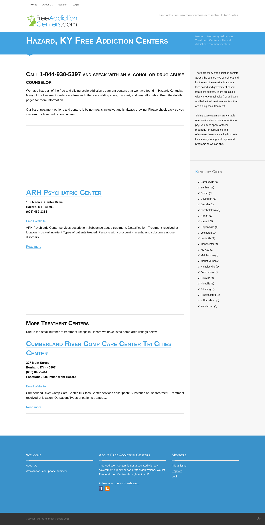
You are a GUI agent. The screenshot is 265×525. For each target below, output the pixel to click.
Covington (208, 198)
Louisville (208, 238)
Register (62, 4)
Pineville (207, 283)
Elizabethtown (210, 210)
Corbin (206, 193)
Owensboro (209, 272)
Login (75, 4)
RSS (107, 488)
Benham (207, 187)
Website (40, 221)
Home (33, 4)
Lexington (208, 232)
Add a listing (179, 465)
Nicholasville (210, 266)
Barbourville (209, 181)
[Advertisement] (105, 154)
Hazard (207, 221)
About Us (47, 4)
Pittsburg (208, 289)
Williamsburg (210, 300)
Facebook (101, 488)
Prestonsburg (210, 294)
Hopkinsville (209, 227)
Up (258, 518)
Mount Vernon (210, 260)
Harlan (206, 215)
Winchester (209, 306)
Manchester (209, 244)
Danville (207, 204)
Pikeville (207, 277)
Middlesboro (209, 255)
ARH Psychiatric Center (64, 192)
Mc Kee (207, 249)
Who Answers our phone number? (46, 471)
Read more (33, 246)
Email (30, 221)
